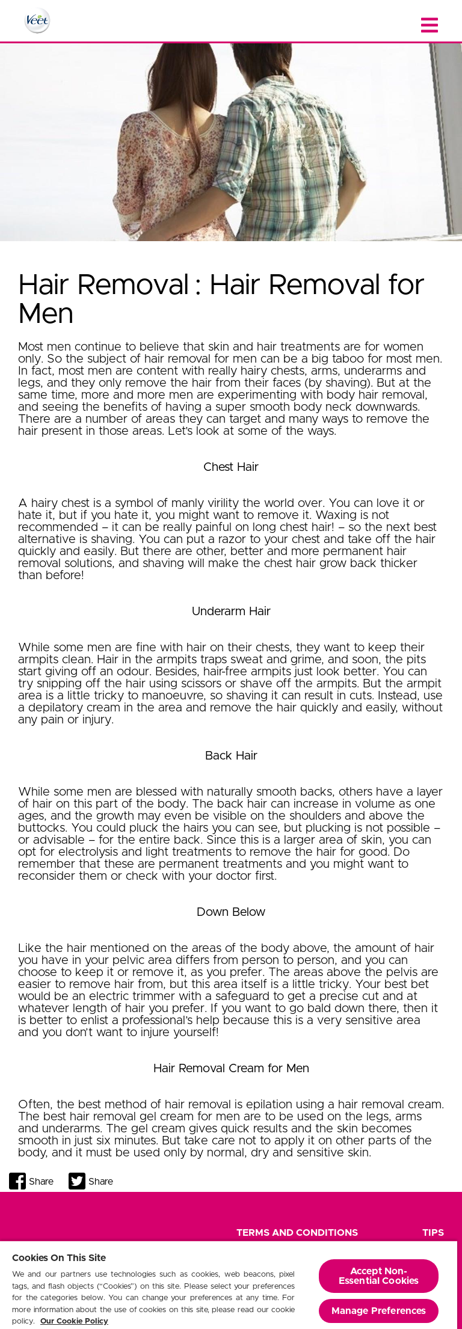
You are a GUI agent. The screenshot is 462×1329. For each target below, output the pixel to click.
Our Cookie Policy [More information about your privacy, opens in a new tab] (74, 1321)
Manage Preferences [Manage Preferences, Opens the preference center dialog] (379, 1311)
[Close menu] (429, 25)
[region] (228, 1284)
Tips (433, 1233)
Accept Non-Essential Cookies (379, 1276)
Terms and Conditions (297, 1233)
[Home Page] (37, 20)
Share (41, 1181)
